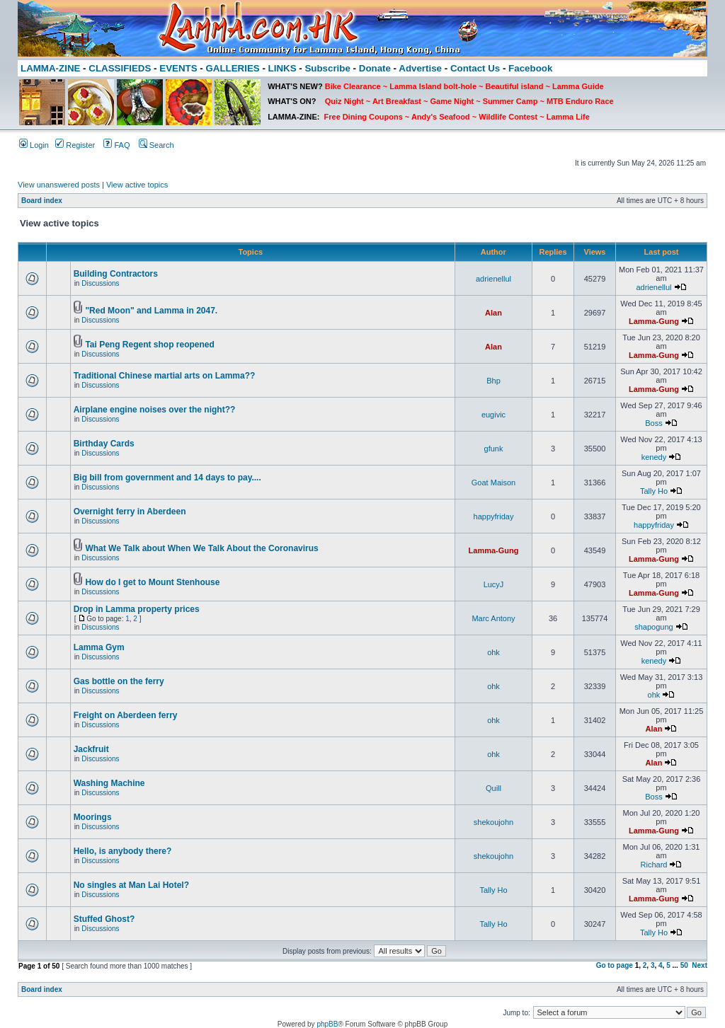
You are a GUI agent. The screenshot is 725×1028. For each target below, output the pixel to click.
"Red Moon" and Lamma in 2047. (151, 311)
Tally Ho (654, 491)
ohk (493, 652)
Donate (375, 68)
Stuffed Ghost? (104, 919)
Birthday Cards (104, 444)
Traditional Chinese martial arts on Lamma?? (165, 376)
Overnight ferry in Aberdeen (130, 511)
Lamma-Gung (654, 321)
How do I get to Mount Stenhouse (152, 582)
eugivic (493, 414)
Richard (654, 864)
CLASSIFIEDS (120, 68)
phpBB (327, 1024)
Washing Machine (109, 783)
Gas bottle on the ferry (119, 681)
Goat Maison (493, 482)
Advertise (420, 68)
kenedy (653, 457)
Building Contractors (116, 274)
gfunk (493, 448)
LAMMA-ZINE (50, 68)
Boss (653, 423)
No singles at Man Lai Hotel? (131, 885)
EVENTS (178, 68)
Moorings (93, 817)
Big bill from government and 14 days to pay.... (167, 478)
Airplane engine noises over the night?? (155, 410)
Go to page (614, 965)
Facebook (530, 68)
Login (34, 145)
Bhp (493, 380)
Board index (41, 200)
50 (684, 965)
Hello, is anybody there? (123, 851)
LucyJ (494, 584)
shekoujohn (493, 822)
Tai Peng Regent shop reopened (149, 345)
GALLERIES (232, 68)
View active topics (137, 184)
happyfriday (494, 516)
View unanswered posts (59, 184)
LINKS (282, 68)
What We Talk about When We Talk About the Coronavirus (201, 548)
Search (156, 145)
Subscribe (327, 68)
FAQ (116, 145)
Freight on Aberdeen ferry (126, 715)
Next (699, 965)
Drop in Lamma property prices (137, 609)
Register (75, 145)
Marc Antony (493, 618)
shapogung (653, 627)
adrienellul (493, 279)
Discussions (100, 283)
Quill (493, 788)
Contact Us (475, 68)
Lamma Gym (99, 647)
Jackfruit (91, 749)
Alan (493, 312)
